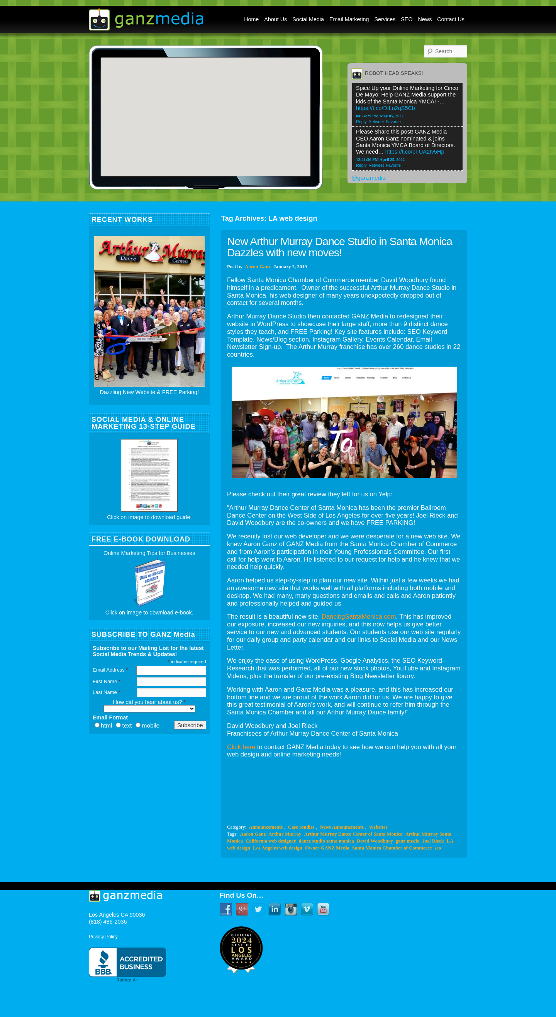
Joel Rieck (433, 841)
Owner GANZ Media (327, 848)
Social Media (308, 19)
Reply (361, 121)
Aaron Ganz (258, 266)
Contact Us (450, 19)
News (425, 19)
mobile (150, 725)
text (127, 725)
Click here (241, 746)
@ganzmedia (368, 177)
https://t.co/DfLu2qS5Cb (385, 108)
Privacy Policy (103, 936)
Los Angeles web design (277, 848)
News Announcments (342, 827)
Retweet (376, 121)
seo (437, 848)
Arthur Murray (284, 834)
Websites (378, 827)
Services (385, 19)
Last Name (106, 692)
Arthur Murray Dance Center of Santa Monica (353, 834)
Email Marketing (349, 19)
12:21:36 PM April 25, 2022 (380, 159)
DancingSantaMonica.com (359, 616)
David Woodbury (375, 841)
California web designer (271, 841)
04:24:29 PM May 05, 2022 (379, 115)
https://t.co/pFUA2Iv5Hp (414, 152)
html (106, 725)
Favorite (393, 121)
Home (251, 19)
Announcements (266, 827)
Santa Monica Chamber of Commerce (392, 848)
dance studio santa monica (326, 841)
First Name (106, 681)
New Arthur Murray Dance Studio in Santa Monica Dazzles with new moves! (339, 247)
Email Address (110, 670)
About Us (275, 19)
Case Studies (301, 827)
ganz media (408, 841)
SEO (406, 19)
